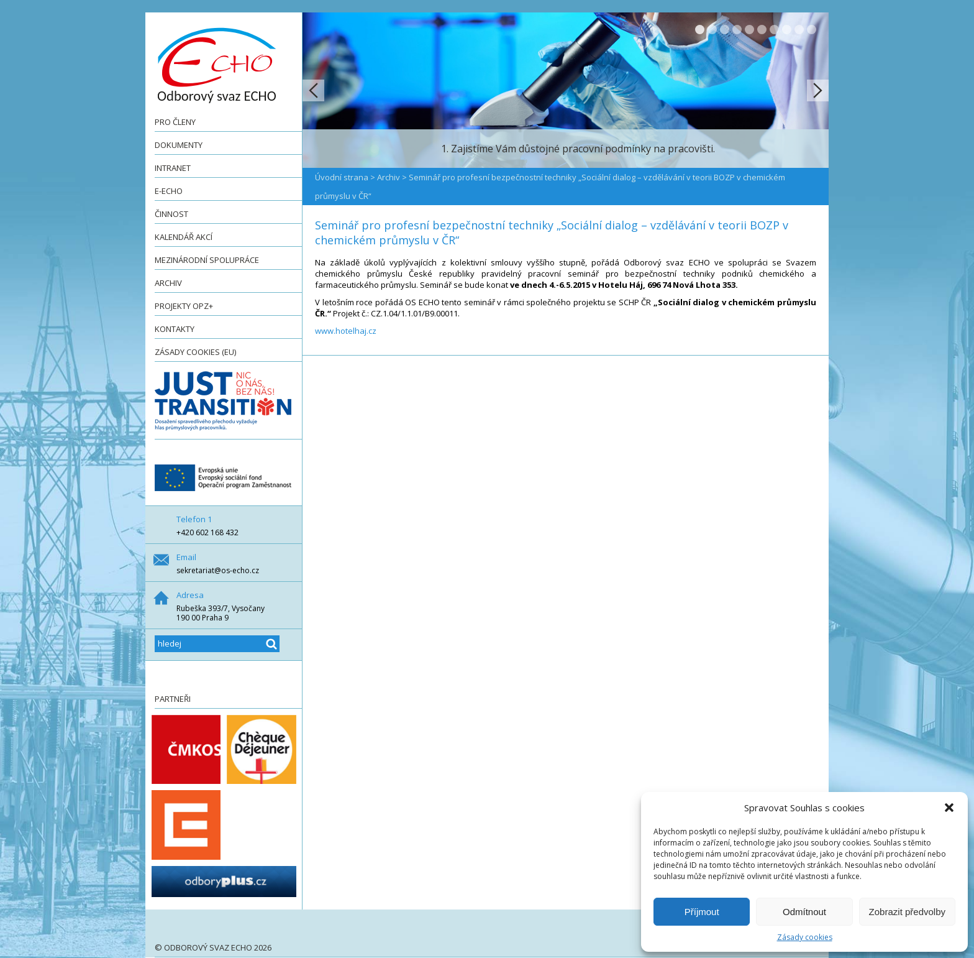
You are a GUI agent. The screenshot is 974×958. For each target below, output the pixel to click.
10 (811, 29)
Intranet (173, 167)
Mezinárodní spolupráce (207, 259)
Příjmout (702, 911)
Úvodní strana (341, 177)
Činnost (171, 213)
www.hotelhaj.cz (345, 330)
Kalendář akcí (183, 236)
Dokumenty (179, 144)
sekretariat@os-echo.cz (217, 570)
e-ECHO (169, 190)
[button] (949, 807)
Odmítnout (804, 911)
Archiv (168, 282)
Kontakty (174, 328)
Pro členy (175, 121)
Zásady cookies (804, 937)
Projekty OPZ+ (184, 305)
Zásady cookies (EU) (195, 351)
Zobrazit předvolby (907, 911)
